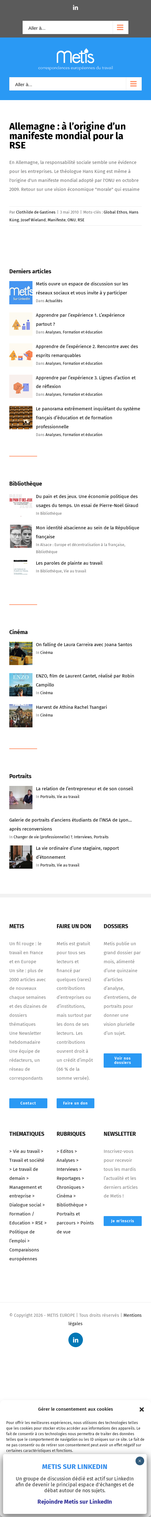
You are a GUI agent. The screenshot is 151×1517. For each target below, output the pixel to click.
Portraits (47, 797)
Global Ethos (115, 212)
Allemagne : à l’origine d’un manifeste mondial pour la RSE (67, 136)
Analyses (53, 332)
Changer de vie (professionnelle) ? (43, 837)
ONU (71, 220)
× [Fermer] (139, 1460)
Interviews (83, 837)
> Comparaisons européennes (24, 1250)
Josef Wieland (33, 220)
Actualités (54, 301)
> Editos (65, 1151)
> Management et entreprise (25, 1187)
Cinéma (46, 652)
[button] (142, 1409)
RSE (81, 220)
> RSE (37, 1223)
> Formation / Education (27, 1214)
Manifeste (57, 220)
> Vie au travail (24, 1151)
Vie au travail (68, 797)
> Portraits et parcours (72, 1214)
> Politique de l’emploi (28, 1232)
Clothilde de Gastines (35, 212)
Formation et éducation (82, 332)
